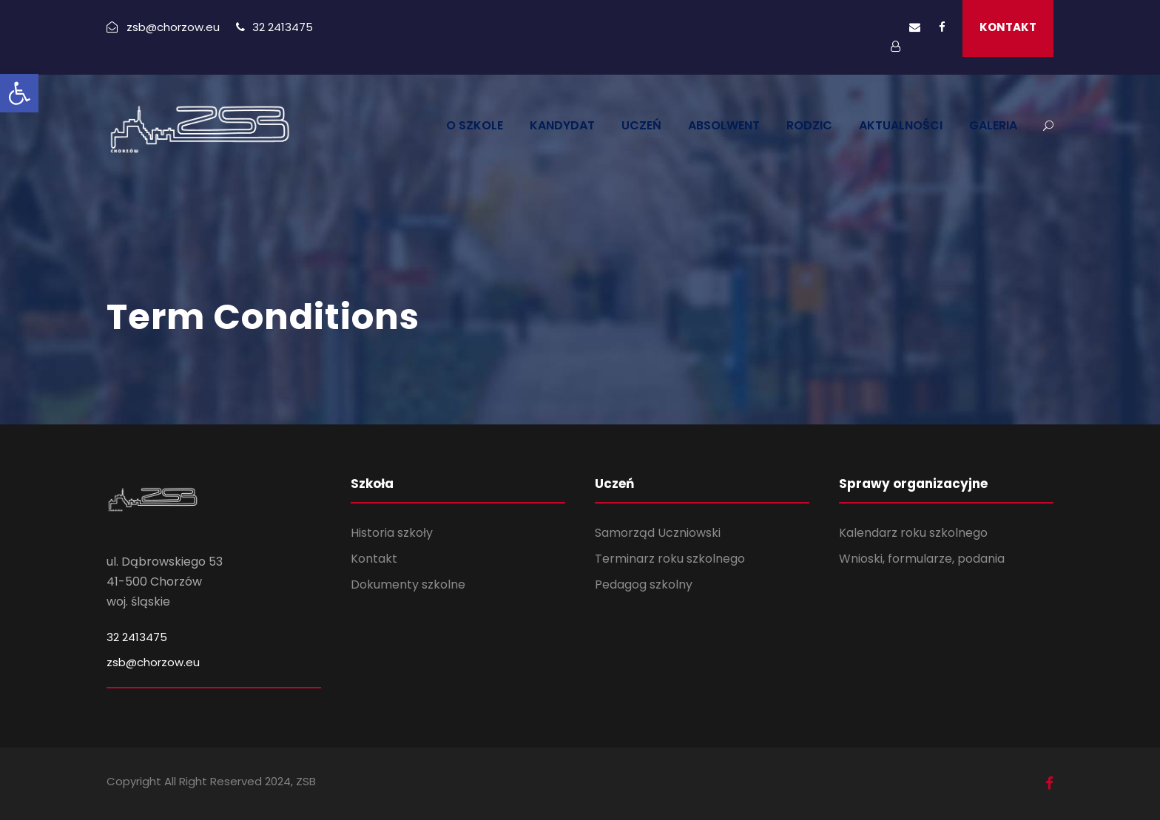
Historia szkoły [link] (392, 532)
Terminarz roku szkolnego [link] (670, 558)
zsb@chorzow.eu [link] (153, 662)
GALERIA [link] (993, 125)
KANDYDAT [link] (562, 125)
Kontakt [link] (374, 558)
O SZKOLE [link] (474, 125)
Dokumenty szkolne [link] (408, 584)
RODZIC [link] (809, 125)
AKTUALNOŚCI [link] (900, 125)
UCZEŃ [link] (641, 125)
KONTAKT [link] (1007, 27)
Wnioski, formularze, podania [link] (922, 558)
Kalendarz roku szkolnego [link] (913, 532)
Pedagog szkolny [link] (643, 584)
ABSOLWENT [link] (724, 125)
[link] (19, 93)
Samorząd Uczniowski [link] (658, 532)
